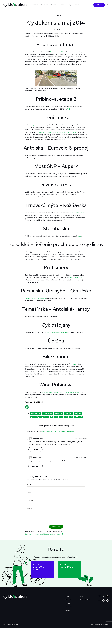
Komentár (30, 508)
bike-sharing (35, 413)
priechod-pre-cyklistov (39, 417)
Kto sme (35, 5)
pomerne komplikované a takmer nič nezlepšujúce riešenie (56, 132)
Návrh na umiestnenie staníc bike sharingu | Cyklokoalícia (58, 431)
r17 (56, 417)
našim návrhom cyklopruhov (36, 298)
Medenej (71, 277)
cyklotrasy (58, 413)
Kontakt (77, 5)
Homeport (73, 364)
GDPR (82, 596)
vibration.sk (104, 625)
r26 (61, 417)
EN (107, 5)
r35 (71, 417)
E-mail (29, 492)
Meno (29, 485)
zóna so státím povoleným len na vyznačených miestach (60, 392)
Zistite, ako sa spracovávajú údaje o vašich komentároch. (44, 534)
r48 (76, 417)
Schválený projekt (56, 52)
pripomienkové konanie (39, 125)
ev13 (66, 413)
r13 (51, 417)
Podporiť (99, 5)
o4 (76, 413)
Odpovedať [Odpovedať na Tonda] (35, 466)
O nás (67, 596)
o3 (71, 413)
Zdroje (70, 5)
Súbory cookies (85, 600)
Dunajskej (78, 277)
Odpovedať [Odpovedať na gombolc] (35, 449)
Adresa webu (30, 500)
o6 (80, 413)
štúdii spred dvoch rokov (78, 213)
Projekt (69, 109)
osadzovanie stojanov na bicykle (57, 332)
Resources (68, 607)
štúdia (79, 236)
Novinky (53, 5)
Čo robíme (44, 5)
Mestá (62, 5)
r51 (81, 417)
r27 (66, 417)
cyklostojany (47, 413)
